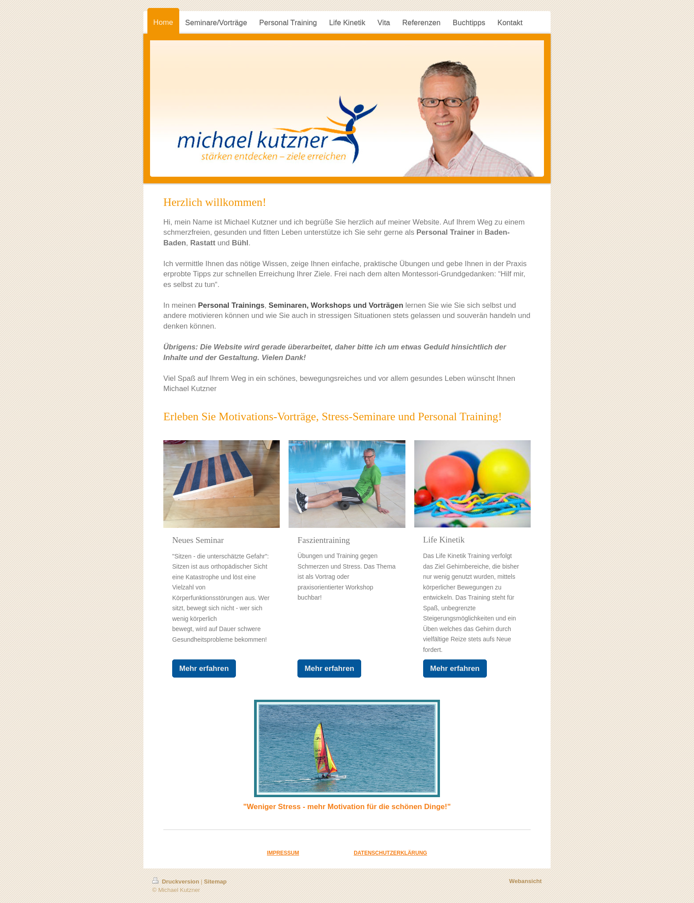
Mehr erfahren (204, 668)
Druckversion (176, 881)
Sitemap (215, 881)
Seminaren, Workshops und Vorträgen (336, 305)
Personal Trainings (231, 305)
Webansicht (525, 881)
